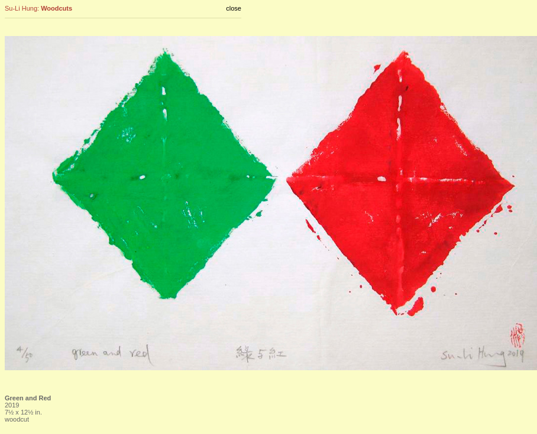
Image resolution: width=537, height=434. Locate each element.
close (233, 8)
